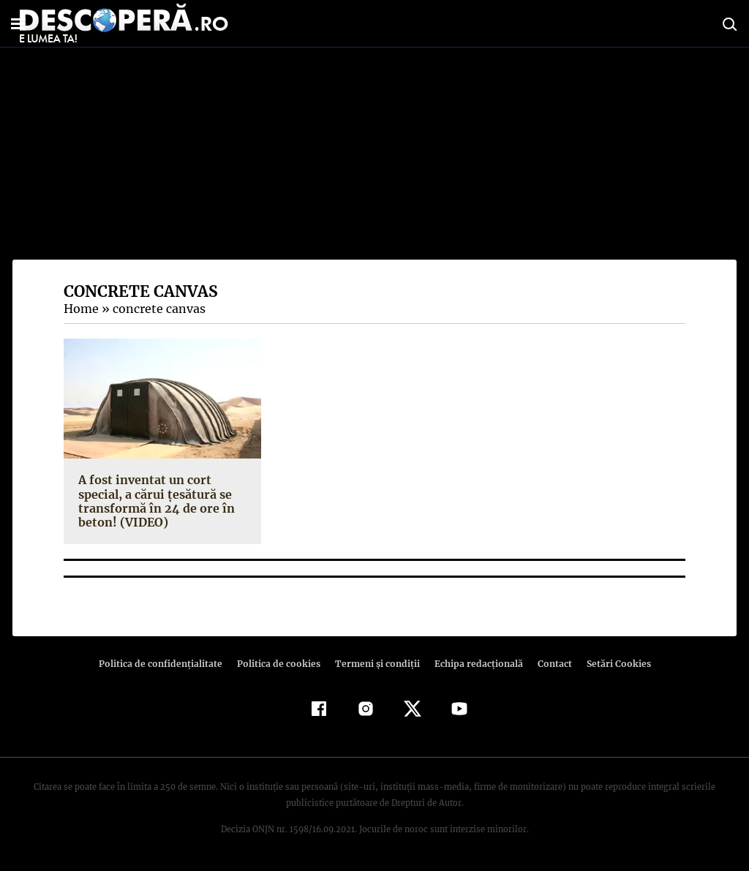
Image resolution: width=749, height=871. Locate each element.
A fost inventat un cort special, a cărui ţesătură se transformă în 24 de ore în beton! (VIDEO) (153, 500)
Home (80, 308)
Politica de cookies (280, 663)
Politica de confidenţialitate (167, 663)
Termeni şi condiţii (375, 663)
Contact (548, 663)
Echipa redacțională (474, 663)
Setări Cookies (610, 663)
